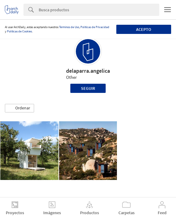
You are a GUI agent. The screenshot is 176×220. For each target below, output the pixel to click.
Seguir (88, 88)
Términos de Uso (69, 27)
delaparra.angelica (88, 70)
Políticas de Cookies (19, 31)
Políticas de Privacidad (94, 27)
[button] (19, 108)
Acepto (143, 29)
